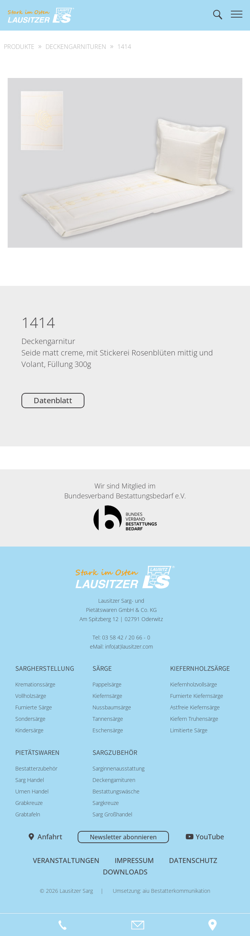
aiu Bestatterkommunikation (176, 890)
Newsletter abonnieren (123, 837)
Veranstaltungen (66, 860)
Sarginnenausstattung (118, 768)
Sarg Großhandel (112, 814)
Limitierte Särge (189, 730)
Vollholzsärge (30, 695)
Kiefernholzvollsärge (193, 684)
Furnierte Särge (33, 707)
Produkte (19, 46)
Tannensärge (108, 718)
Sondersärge (30, 718)
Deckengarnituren (75, 46)
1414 (124, 46)
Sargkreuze (106, 802)
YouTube (210, 836)
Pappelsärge (107, 684)
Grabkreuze (29, 802)
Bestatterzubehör (36, 768)
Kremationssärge (35, 684)
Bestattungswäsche (116, 791)
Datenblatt (53, 400)
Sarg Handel (29, 780)
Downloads (125, 871)
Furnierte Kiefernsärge (196, 695)
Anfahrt (49, 836)
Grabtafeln (27, 814)
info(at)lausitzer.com (129, 646)
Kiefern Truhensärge (194, 718)
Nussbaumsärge (112, 707)
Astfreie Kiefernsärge (195, 707)
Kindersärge (29, 730)
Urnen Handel (32, 791)
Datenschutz (193, 860)
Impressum (134, 860)
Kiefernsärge (107, 695)
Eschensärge (108, 730)
